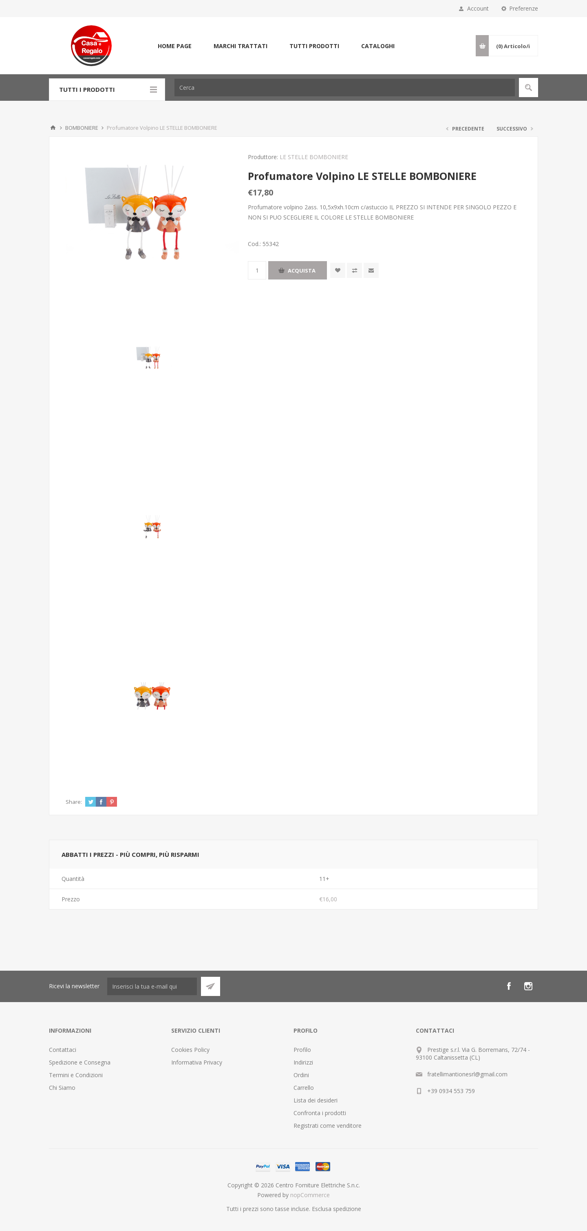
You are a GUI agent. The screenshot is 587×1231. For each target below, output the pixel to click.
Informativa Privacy (196, 1062)
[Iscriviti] (152, 986)
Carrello (304, 1087)
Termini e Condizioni (76, 1075)
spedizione (347, 1209)
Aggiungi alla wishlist (337, 270)
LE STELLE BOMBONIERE (314, 157)
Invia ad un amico (371, 270)
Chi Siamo (62, 1087)
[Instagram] (528, 986)
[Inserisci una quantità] (257, 270)
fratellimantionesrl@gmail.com (467, 1074)
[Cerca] (344, 87)
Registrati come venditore (328, 1125)
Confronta (354, 270)
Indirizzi (303, 1062)
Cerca (528, 87)
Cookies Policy (190, 1050)
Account (478, 8)
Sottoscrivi (210, 986)
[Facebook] (508, 986)
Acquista (302, 270)
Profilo (302, 1050)
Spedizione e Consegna (79, 1062)
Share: (74, 801)
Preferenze (523, 8)
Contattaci (62, 1050)
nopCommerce (310, 1195)
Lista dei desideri (316, 1100)
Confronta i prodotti (320, 1113)
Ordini (301, 1075)
